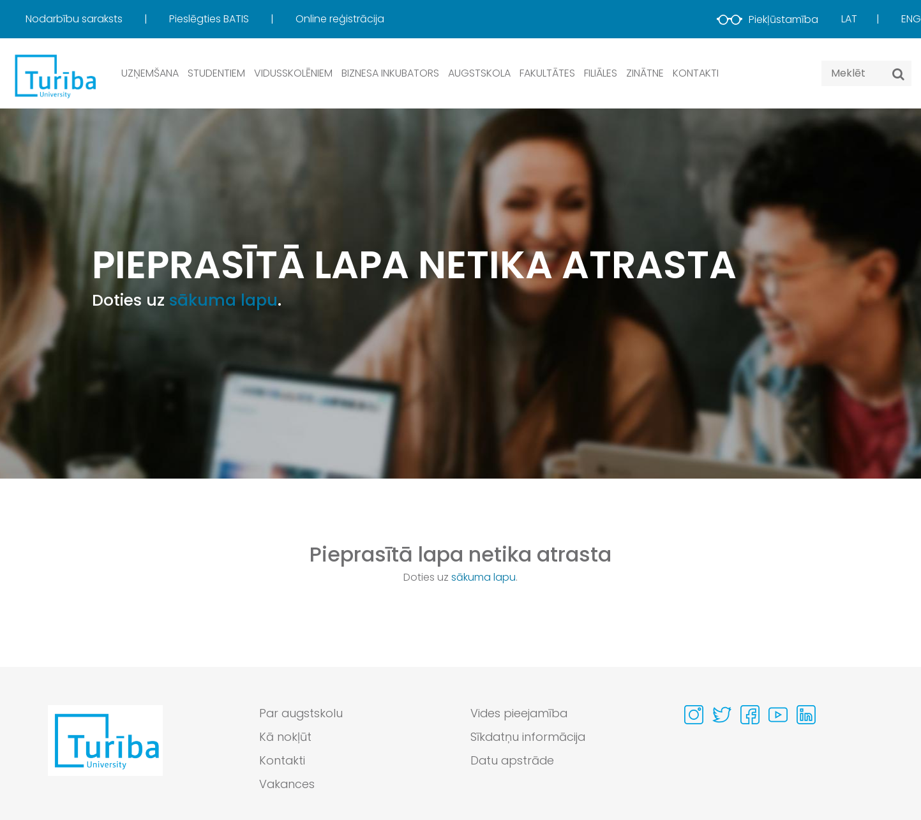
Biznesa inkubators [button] (390, 73)
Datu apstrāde (513, 761)
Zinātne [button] (645, 73)
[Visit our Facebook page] (750, 714)
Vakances (287, 785)
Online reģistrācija (340, 18)
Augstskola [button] (479, 73)
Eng (911, 18)
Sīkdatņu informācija (528, 737)
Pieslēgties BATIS (210, 18)
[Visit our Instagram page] (693, 714)
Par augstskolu (302, 714)
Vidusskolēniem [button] (293, 73)
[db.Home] (54, 75)
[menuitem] (96, 19)
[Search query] (866, 73)
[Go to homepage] (105, 752)
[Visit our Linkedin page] (806, 714)
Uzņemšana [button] (150, 73)
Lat (849, 18)
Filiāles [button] (600, 73)
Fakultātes (547, 73)
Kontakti (696, 73)
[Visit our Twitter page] (721, 714)
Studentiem (216, 73)
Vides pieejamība (519, 714)
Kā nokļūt (285, 737)
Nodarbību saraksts (75, 18)
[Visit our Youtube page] (778, 714)
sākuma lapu (223, 300)
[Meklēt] (898, 74)
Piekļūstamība (767, 19)
